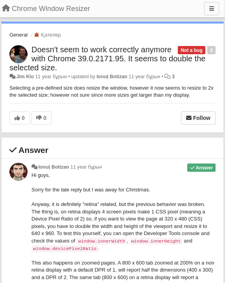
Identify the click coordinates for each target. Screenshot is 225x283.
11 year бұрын (86, 167)
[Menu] (211, 8)
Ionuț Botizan (111, 76)
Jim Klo (25, 76)
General (18, 35)
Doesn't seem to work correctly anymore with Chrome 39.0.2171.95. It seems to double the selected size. (107, 58)
